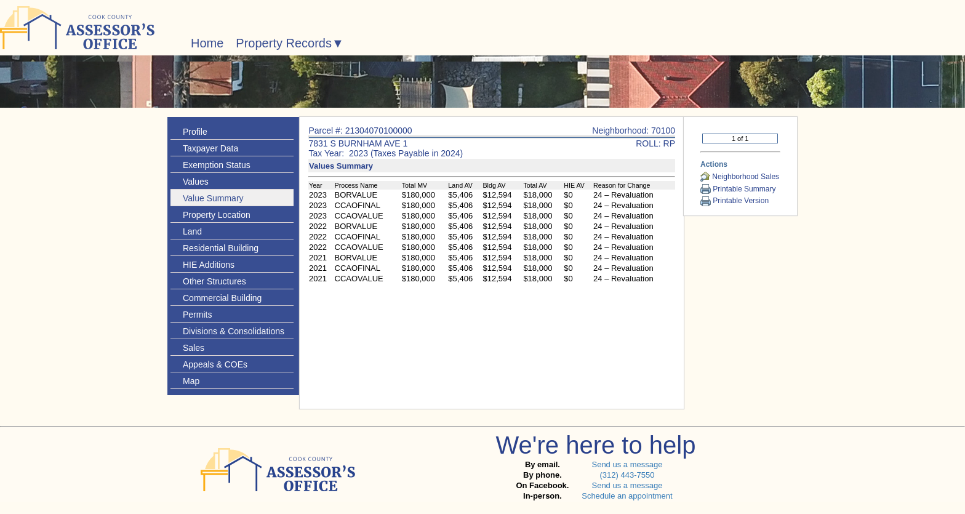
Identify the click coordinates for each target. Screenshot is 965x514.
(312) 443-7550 (626, 475)
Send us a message (626, 464)
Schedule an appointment (627, 495)
